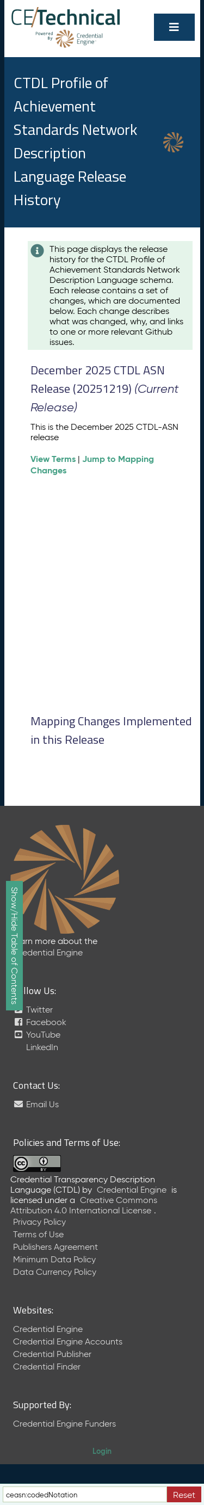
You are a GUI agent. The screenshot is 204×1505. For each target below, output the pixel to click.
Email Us (36, 1104)
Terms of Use (38, 1234)
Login (102, 1451)
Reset (184, 1495)
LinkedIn (41, 1047)
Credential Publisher (52, 1354)
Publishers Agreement (55, 1247)
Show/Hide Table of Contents (14, 945)
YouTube (36, 1034)
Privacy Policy (39, 1222)
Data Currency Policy (54, 1272)
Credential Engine (48, 952)
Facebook (39, 1022)
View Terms (53, 459)
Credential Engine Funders (64, 1423)
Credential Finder (47, 1366)
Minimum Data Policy (54, 1259)
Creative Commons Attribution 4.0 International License (83, 1205)
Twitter (33, 1009)
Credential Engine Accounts (67, 1341)
